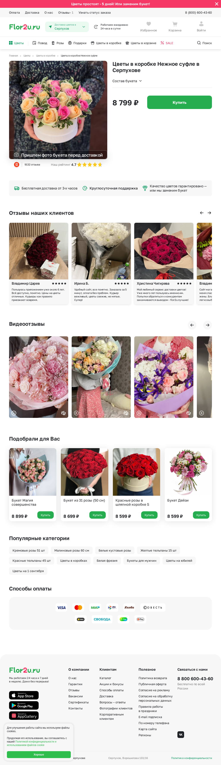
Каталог (105, 678)
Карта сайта (148, 729)
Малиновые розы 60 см (71, 550)
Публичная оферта (152, 684)
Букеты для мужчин (141, 560)
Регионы (145, 735)
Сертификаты (78, 702)
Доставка (32, 12)
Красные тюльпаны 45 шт (32, 560)
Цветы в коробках (73, 560)
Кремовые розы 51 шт (29, 550)
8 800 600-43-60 (194, 678)
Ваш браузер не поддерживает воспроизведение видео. (38, 377)
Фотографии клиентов (115, 708)
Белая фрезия (107, 560)
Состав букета (127, 81)
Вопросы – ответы (112, 702)
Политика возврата (153, 678)
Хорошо (39, 754)
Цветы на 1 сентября (28, 571)
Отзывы (65, 12)
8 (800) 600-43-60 (198, 12)
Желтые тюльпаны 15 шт (158, 550)
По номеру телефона (154, 723)
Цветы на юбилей (179, 560)
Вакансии (75, 696)
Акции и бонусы (111, 684)
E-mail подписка (150, 717)
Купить (179, 102)
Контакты (75, 708)
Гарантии (75, 684)
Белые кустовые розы (115, 550)
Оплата (14, 12)
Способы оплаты (111, 690)
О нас (48, 12)
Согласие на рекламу (154, 690)
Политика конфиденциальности (191, 758)
